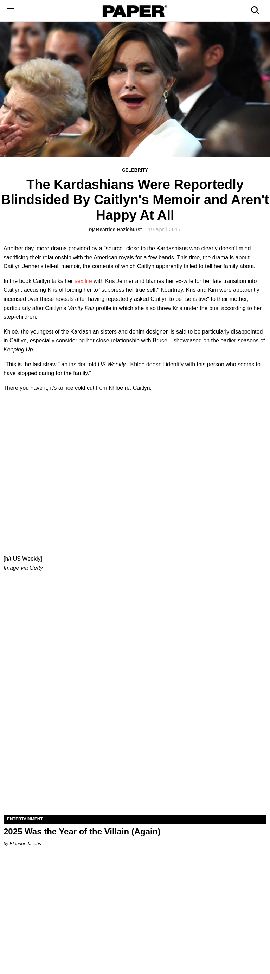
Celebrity (135, 170)
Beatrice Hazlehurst (119, 229)
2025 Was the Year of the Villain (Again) (82, 831)
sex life (83, 281)
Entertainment (25, 819)
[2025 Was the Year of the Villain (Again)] (135, 749)
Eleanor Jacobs (25, 843)
